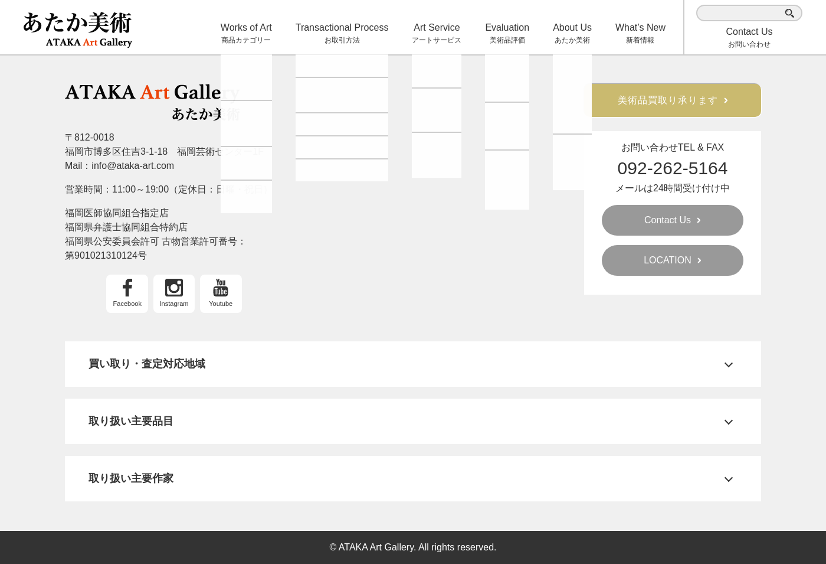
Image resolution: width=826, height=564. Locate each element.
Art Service (436, 33)
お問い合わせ (749, 37)
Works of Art (246, 33)
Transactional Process (342, 33)
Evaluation (507, 33)
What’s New (640, 33)
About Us (572, 33)
